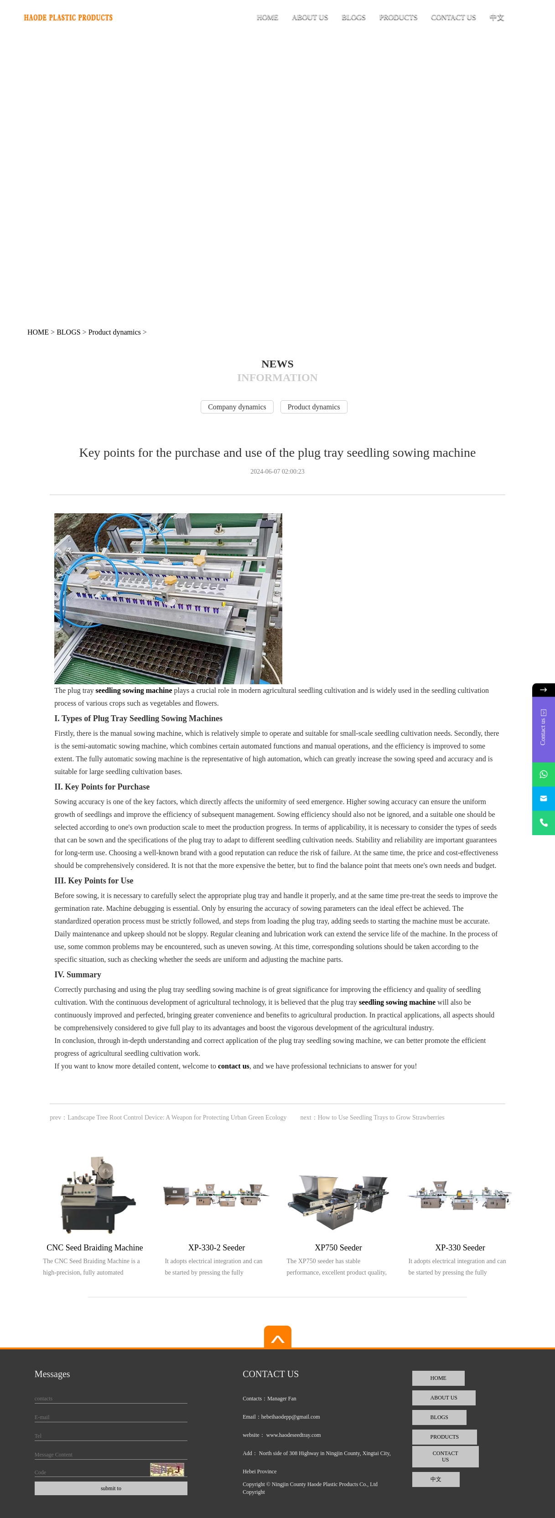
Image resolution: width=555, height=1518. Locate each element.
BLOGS (354, 17)
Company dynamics (237, 407)
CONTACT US (453, 17)
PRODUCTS (398, 17)
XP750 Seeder (338, 1247)
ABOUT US (310, 17)
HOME (267, 17)
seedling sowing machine (134, 690)
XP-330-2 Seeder (216, 1247)
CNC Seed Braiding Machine (95, 1247)
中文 (497, 17)
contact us (233, 1066)
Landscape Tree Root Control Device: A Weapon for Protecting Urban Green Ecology (176, 1117)
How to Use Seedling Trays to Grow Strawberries (381, 1117)
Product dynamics (114, 332)
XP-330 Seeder (460, 1247)
